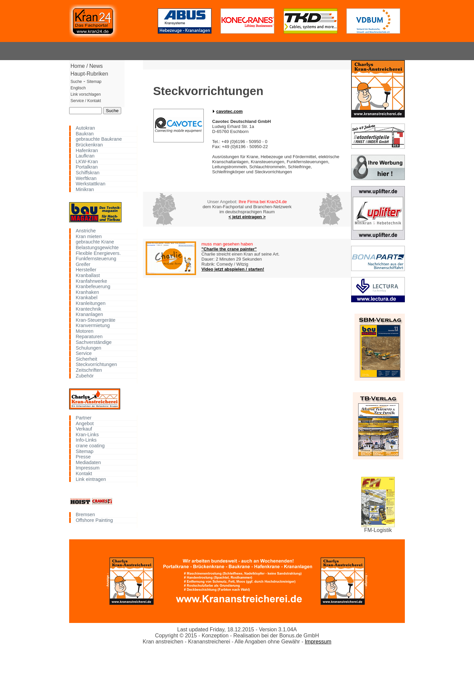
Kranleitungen (90, 303)
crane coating (90, 445)
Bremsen (85, 514)
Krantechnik (88, 308)
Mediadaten (88, 462)
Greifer (83, 264)
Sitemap (84, 451)
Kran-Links (87, 434)
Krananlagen (89, 314)
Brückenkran (89, 144)
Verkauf (84, 429)
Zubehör (85, 375)
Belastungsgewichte (97, 247)
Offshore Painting (94, 520)
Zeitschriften (89, 370)
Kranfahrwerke (91, 280)
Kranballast (88, 275)
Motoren (84, 331)
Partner (83, 417)
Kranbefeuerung (93, 286)
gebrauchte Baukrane (99, 139)
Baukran (85, 133)
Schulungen (88, 347)
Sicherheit (86, 359)
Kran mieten (89, 236)
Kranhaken (87, 292)
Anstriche (86, 230)
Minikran (85, 189)
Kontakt (84, 473)
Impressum (87, 467)
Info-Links (86, 440)
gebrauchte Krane (95, 241)
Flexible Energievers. (98, 253)
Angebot (85, 423)
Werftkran (86, 178)
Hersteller (86, 269)
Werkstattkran (90, 183)
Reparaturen (89, 336)
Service (84, 353)
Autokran (85, 128)
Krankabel (86, 297)
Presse (83, 456)
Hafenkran (87, 150)
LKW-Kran (87, 161)
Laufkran (85, 156)
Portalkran (87, 167)
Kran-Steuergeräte (95, 319)
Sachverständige (93, 342)
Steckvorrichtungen (96, 364)
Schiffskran (87, 172)
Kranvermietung (93, 325)
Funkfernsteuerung (96, 258)
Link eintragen (91, 479)
